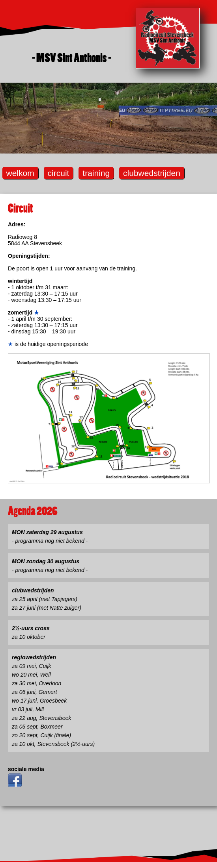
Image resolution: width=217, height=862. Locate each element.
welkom (20, 173)
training (96, 173)
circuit (58, 173)
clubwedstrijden (151, 173)
